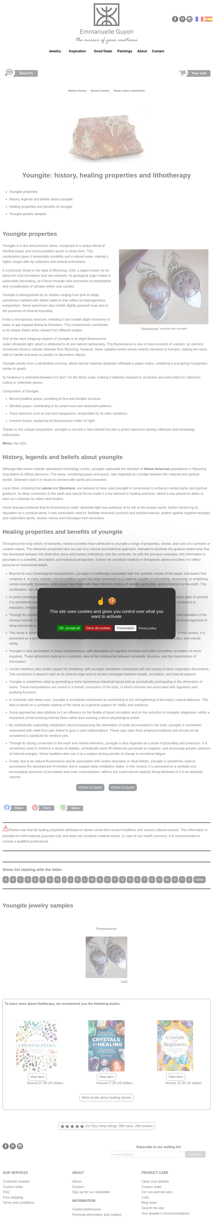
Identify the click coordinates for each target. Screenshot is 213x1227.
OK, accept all (69, 628)
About (142, 51)
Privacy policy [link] (147, 628)
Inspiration (77, 51)
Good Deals (103, 51)
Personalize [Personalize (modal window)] (125, 628)
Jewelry (55, 51)
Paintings (124, 51)
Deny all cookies (98, 628)
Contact (158, 51)
